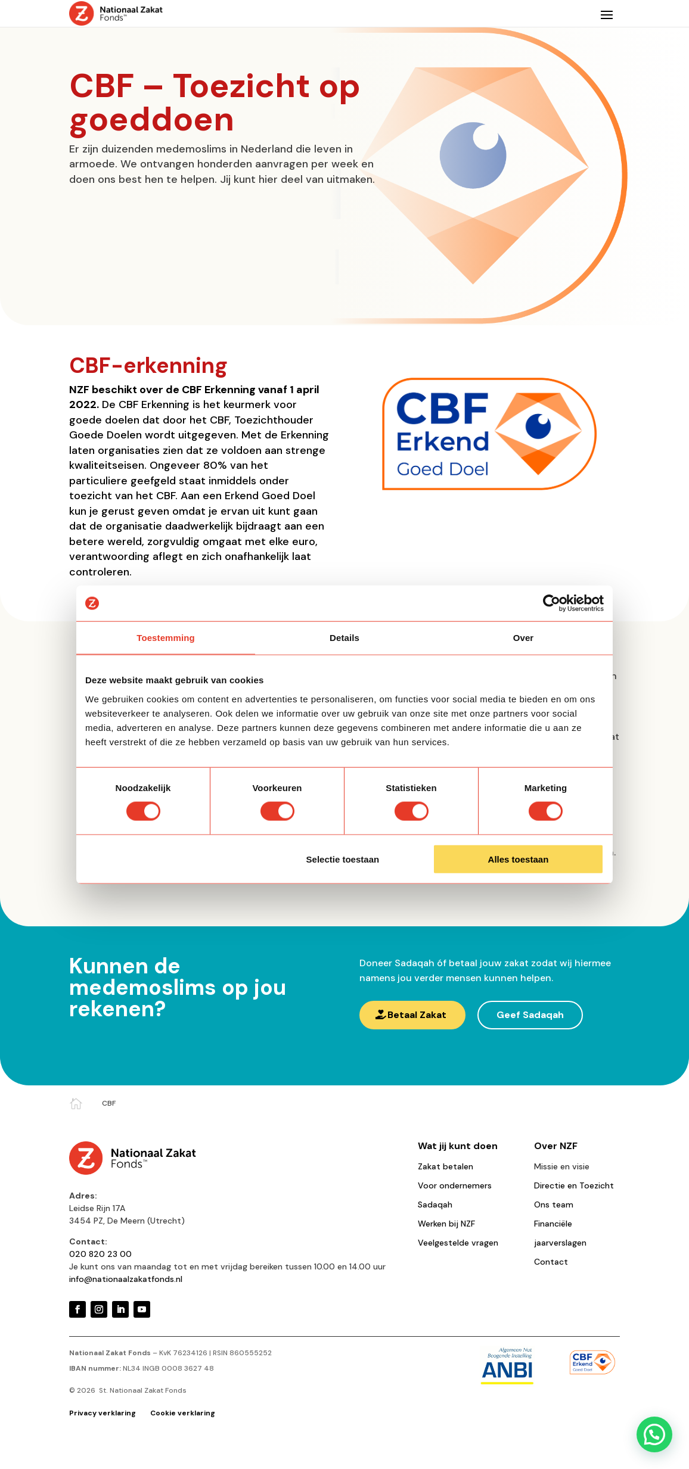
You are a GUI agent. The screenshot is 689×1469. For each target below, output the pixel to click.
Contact (551, 1261)
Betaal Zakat (416, 1015)
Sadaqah (435, 1204)
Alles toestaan (518, 859)
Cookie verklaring (182, 1413)
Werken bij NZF (446, 1223)
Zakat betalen (445, 1166)
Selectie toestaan (343, 859)
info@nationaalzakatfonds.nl (125, 1279)
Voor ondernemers (455, 1185)
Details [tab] (344, 638)
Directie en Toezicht (574, 1185)
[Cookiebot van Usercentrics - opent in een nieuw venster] (551, 603)
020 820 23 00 (100, 1254)
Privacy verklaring (103, 1413)
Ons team (553, 1204)
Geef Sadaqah (530, 1015)
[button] (654, 1434)
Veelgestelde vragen (458, 1242)
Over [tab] (523, 638)
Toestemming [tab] (165, 638)
